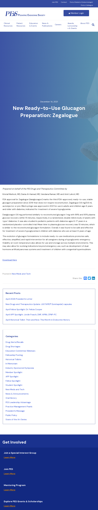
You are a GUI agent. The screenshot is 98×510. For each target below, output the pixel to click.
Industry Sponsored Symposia (20, 368)
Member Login (76, 13)
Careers (58, 24)
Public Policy (11, 415)
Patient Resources (21, 24)
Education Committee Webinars (20, 350)
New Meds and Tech (21, 273)
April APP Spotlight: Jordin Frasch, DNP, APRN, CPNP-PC (31, 314)
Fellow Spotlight (13, 381)
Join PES (55, 2)
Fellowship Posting (14, 355)
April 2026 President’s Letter (19, 299)
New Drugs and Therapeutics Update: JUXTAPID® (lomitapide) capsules (39, 304)
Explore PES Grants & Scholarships (23, 501)
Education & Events (33, 24)
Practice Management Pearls (19, 406)
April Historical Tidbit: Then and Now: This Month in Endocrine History (38, 319)
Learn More (9, 457)
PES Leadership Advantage (18, 402)
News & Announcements (17, 393)
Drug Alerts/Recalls (14, 342)
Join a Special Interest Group (20, 452)
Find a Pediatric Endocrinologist (81, 2)
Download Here (10, 260)
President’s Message (15, 411)
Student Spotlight (14, 385)
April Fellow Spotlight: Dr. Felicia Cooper (24, 309)
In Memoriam (11, 363)
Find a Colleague (87, 5)
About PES (84, 23)
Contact (64, 2)
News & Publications (47, 24)
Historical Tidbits (13, 359)
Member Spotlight (14, 372)
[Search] (93, 24)
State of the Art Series (16, 419)
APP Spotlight (12, 376)
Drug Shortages (13, 346)
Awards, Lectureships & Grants (72, 25)
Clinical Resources (8, 24)
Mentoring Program (15, 485)
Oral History (11, 398)
